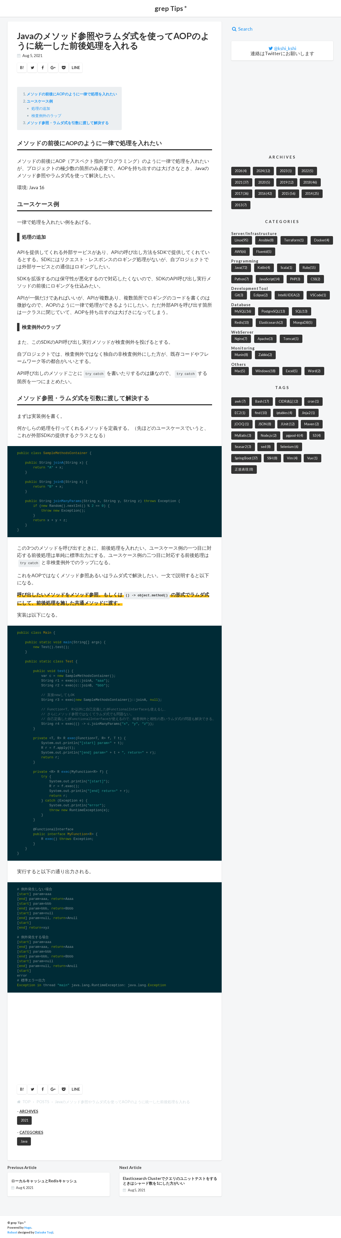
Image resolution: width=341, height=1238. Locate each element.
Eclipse (261, 295)
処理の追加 (40, 108)
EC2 (240, 413)
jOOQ (242, 424)
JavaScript (269, 279)
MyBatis (243, 436)
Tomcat (291, 339)
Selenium (289, 447)
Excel (292, 371)
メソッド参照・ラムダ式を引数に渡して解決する (68, 122)
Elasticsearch (271, 323)
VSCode (318, 295)
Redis (242, 323)
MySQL (243, 311)
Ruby (309, 268)
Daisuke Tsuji (44, 1230)
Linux (241, 240)
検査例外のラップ (46, 115)
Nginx (241, 339)
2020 (264, 182)
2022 (307, 171)
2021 (24, 1119)
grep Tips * (171, 8)
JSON (264, 424)
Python (242, 279)
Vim (292, 458)
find (261, 413)
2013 (241, 205)
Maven (311, 424)
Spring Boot (246, 458)
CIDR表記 (288, 401)
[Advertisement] (52, 1035)
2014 (312, 194)
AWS (240, 252)
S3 (317, 436)
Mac (240, 371)
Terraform (294, 240)
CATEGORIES (31, 1130)
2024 (263, 171)
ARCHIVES (28, 1109)
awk (240, 401)
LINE (76, 67)
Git (239, 295)
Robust (12, 1230)
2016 (265, 194)
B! (22, 67)
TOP (24, 1100)
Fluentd (263, 252)
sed (266, 447)
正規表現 (244, 469)
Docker (321, 240)
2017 (242, 194)
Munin (241, 355)
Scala (286, 268)
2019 (287, 182)
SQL (301, 311)
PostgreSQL (273, 311)
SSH (272, 458)
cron (313, 401)
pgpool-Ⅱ (294, 436)
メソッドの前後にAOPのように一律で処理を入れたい (72, 94)
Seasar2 (243, 447)
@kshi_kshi (285, 48)
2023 (286, 171)
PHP (295, 279)
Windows (265, 371)
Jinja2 (308, 413)
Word (314, 371)
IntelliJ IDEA (289, 295)
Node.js (269, 436)
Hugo (27, 1226)
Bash (262, 401)
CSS (315, 279)
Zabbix (265, 355)
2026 (241, 171)
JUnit (288, 424)
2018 (310, 182)
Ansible (266, 240)
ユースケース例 (40, 101)
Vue (312, 458)
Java (24, 1140)
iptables (284, 413)
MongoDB (302, 323)
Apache (265, 339)
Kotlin (264, 268)
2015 (288, 194)
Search (242, 29)
